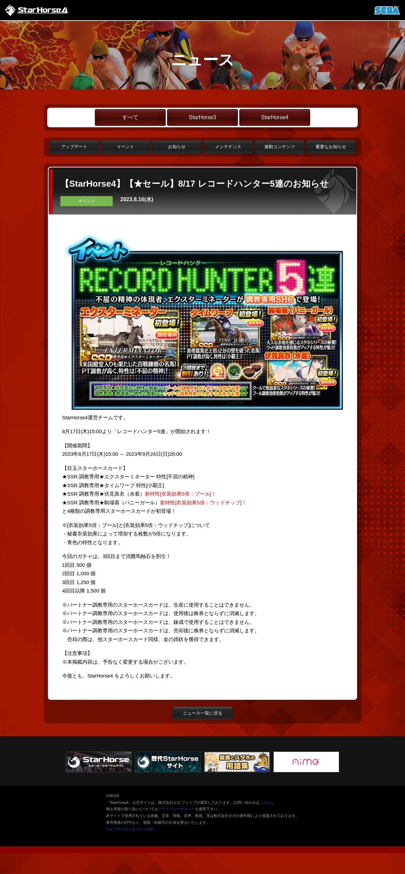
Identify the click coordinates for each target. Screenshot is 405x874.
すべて (130, 117)
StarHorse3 (202, 117)
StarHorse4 (275, 117)
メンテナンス (228, 146)
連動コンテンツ (279, 146)
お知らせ (177, 146)
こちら (266, 802)
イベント (125, 146)
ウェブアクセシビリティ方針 (130, 829)
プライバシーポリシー (176, 809)
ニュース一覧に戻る (202, 713)
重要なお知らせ (331, 146)
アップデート (74, 146)
